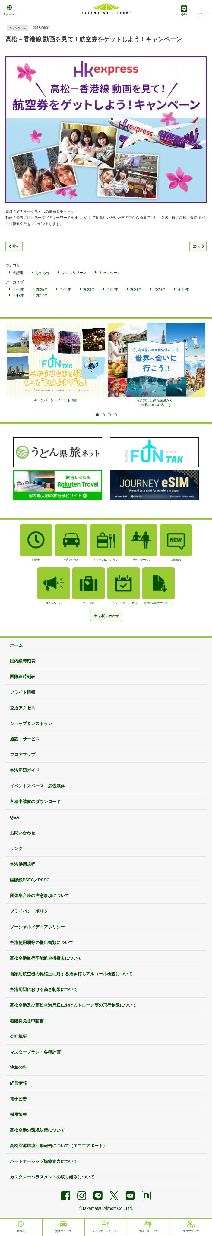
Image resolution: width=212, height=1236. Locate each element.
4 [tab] (115, 415)
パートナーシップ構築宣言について (44, 1161)
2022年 (113, 290)
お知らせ (42, 273)
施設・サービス (25, 738)
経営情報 (18, 1083)
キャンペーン (110, 273)
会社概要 (18, 1036)
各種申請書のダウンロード (35, 801)
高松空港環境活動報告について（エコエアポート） (58, 1145)
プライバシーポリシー (31, 911)
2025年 (42, 290)
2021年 (136, 290)
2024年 (65, 290)
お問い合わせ (22, 832)
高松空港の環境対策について (37, 1130)
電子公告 (18, 1098)
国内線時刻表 (22, 660)
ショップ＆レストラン (31, 723)
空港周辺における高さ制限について (44, 989)
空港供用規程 (22, 864)
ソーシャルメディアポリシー (37, 926)
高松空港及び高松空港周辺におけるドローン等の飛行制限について (73, 1005)
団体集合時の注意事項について (39, 895)
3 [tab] (109, 415)
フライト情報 (22, 692)
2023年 (89, 290)
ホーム (16, 645)
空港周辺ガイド (25, 770)
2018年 (18, 296)
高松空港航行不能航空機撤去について (46, 958)
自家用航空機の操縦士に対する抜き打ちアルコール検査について (71, 973)
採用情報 (18, 1114)
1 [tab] (97, 415)
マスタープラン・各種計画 (35, 1052)
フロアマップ (22, 754)
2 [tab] (103, 415)
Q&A (14, 817)
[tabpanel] (55, 363)
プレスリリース (74, 273)
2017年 (42, 296)
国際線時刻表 (22, 676)
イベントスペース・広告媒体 (37, 785)
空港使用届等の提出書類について (41, 942)
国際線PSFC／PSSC (29, 879)
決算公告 (18, 1067)
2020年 (160, 290)
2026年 (18, 290)
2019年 (183, 290)
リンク (16, 848)
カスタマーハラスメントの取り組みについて (52, 1177)
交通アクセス (22, 707)
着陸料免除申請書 (27, 1020)
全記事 (18, 273)
